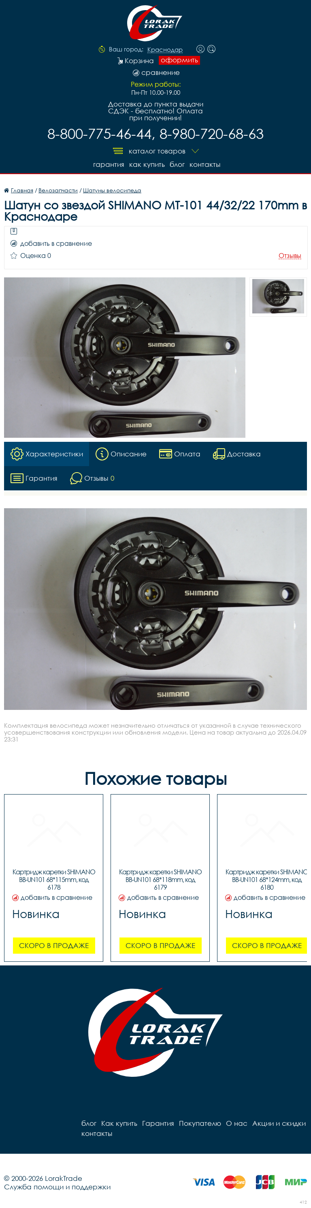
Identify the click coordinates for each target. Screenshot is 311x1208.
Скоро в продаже (54, 945)
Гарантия (108, 164)
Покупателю (200, 1123)
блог (177, 164)
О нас (236, 1123)
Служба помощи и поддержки (57, 1186)
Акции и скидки (279, 1123)
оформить (179, 60)
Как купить (147, 164)
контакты (205, 164)
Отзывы (290, 255)
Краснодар (165, 50)
